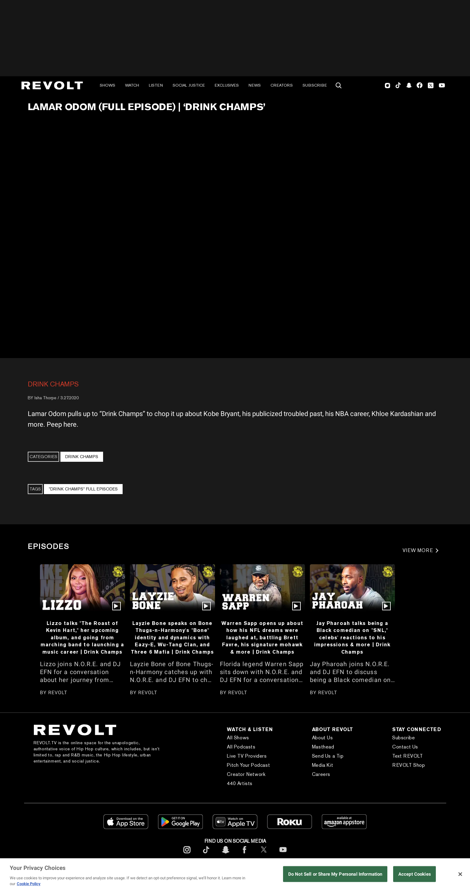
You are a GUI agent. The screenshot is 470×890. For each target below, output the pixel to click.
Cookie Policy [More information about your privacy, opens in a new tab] (29, 883)
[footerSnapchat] (225, 854)
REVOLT (58, 692)
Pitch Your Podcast (248, 765)
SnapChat (409, 85)
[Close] (460, 874)
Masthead (323, 747)
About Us (322, 737)
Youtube (442, 86)
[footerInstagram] (187, 854)
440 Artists (240, 783)
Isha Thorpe (45, 397)
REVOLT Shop (408, 765)
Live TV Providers (247, 756)
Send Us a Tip (328, 756)
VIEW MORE (418, 550)
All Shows (238, 737)
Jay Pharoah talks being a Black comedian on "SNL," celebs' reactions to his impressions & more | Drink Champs (352, 637)
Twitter (430, 85)
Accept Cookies (414, 874)
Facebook (419, 85)
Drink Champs (53, 384)
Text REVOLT (407, 756)
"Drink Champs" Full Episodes (83, 489)
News (255, 85)
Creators (282, 85)
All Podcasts (241, 747)
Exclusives (227, 85)
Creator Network (246, 774)
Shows (107, 85)
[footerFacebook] (244, 854)
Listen (156, 85)
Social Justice (189, 85)
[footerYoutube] (283, 854)
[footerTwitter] (264, 854)
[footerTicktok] (206, 854)
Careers (321, 774)
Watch (132, 85)
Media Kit (322, 765)
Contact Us (405, 747)
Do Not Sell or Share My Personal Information (335, 874)
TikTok (398, 85)
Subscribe (315, 85)
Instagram (387, 85)
